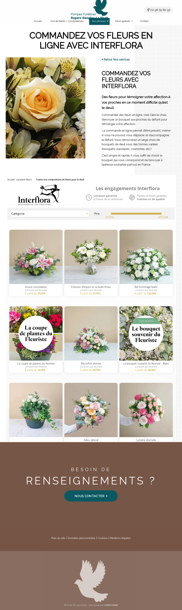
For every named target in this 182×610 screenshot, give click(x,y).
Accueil (38, 21)
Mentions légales (120, 537)
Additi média (111, 605)
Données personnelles (81, 537)
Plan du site (58, 537)
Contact (144, 21)
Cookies (103, 537)
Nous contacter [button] (91, 496)
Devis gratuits (122, 21)
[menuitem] (38, 21)
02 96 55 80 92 (160, 10)
